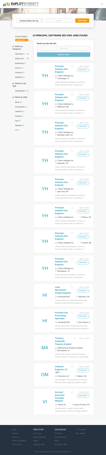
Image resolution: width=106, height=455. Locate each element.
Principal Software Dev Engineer (61, 69)
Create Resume (60, 437)
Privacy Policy (17, 444)
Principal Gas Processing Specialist (61, 316)
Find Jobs (82, 20)
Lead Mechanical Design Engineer (63, 290)
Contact (15, 433)
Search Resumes (40, 437)
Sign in (36, 441)
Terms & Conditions (19, 441)
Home (14, 430)
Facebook (82, 430)
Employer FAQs (39, 444)
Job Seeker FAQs (61, 444)
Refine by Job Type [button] (19, 84)
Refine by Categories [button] (17, 47)
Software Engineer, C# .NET (61, 369)
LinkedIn (82, 433)
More (17, 130)
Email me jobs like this (47, 43)
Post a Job (37, 433)
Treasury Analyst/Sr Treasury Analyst (63, 341)
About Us (15, 437)
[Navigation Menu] (102, 4)
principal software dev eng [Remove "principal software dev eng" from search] (22, 40)
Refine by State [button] (20, 97)
